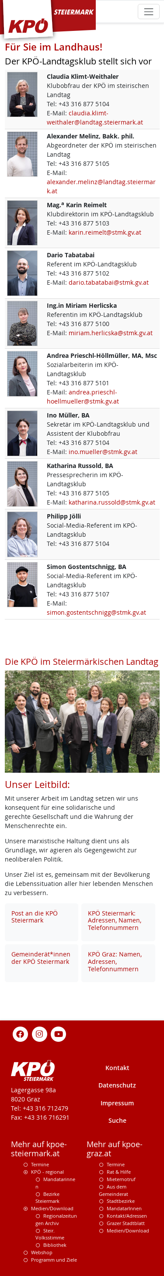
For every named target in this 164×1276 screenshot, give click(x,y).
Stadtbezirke (121, 1201)
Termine (40, 1164)
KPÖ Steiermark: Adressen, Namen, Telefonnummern (114, 920)
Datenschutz (117, 1085)
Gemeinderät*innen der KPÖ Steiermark (40, 958)
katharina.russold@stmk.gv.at (112, 502)
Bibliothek (54, 1245)
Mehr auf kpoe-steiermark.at (39, 1148)
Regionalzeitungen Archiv (56, 1219)
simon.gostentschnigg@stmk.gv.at (96, 612)
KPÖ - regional (47, 1171)
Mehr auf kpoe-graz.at (115, 1148)
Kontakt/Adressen (127, 1215)
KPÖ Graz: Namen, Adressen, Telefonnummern (115, 961)
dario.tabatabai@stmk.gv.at (109, 282)
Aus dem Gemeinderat (113, 1190)
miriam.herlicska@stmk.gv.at (111, 333)
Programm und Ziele (54, 1259)
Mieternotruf (121, 1179)
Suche (117, 1120)
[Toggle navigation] (148, 11)
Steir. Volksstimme (49, 1234)
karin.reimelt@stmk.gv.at (105, 232)
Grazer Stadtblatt (126, 1223)
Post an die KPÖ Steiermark (34, 917)
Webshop (41, 1252)
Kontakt (117, 1068)
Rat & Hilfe (119, 1171)
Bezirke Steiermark (47, 1198)
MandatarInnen (124, 1208)
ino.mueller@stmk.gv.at (103, 452)
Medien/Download (52, 1208)
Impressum (117, 1103)
